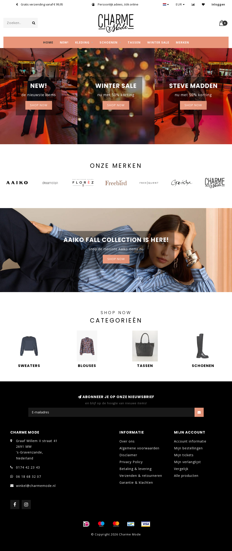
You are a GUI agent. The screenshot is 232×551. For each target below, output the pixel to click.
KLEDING (82, 42)
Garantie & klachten (136, 482)
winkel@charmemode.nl (36, 485)
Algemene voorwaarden (139, 448)
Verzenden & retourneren (140, 475)
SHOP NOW (38, 105)
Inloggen (218, 4)
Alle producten (186, 475)
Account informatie (190, 441)
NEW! (64, 42)
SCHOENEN (109, 42)
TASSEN (134, 42)
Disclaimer (128, 455)
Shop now (116, 105)
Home (48, 42)
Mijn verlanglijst (187, 462)
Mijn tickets (184, 455)
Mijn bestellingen (188, 448)
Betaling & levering (135, 469)
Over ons (127, 441)
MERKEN (182, 42)
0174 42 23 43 (28, 467)
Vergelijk (181, 469)
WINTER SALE (158, 42)
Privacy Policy (131, 462)
